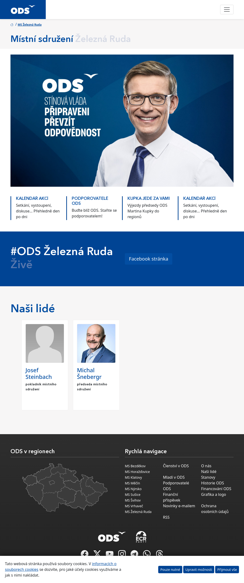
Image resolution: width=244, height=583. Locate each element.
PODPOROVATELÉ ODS (90, 201)
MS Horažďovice (137, 471)
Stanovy (208, 477)
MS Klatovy (133, 477)
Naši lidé (208, 471)
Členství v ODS (176, 465)
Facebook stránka (148, 259)
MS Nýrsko (133, 489)
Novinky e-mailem (179, 505)
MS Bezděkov (135, 466)
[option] (38, 205)
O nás (206, 465)
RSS (166, 517)
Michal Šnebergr (89, 373)
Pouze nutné (170, 569)
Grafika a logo (213, 494)
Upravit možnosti (198, 569)
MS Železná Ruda (29, 25)
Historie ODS (212, 483)
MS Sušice (132, 494)
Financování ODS (216, 488)
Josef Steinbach (38, 373)
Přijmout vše (227, 569)
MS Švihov (133, 500)
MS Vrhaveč (134, 506)
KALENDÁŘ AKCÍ (32, 199)
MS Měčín (132, 483)
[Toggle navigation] (227, 9)
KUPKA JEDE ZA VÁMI (148, 199)
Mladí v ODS (174, 477)
